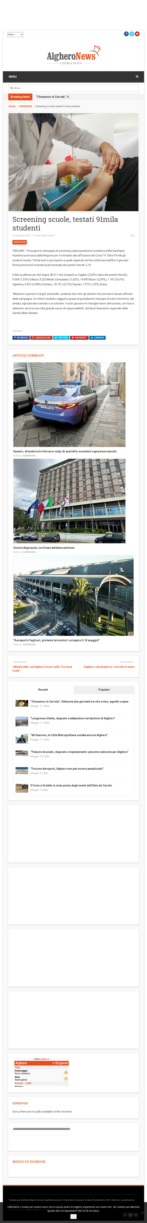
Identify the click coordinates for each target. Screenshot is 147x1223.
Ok (73, 1216)
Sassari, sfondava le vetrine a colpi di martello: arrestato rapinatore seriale (65, 451)
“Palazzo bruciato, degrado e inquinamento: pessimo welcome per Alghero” (79, 751)
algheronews (48, 235)
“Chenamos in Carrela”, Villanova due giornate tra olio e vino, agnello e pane (79, 701)
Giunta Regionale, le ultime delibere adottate (43, 548)
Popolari (104, 689)
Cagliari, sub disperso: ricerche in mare (109, 666)
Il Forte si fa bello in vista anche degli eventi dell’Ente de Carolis (71, 785)
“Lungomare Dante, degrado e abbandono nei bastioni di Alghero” (72, 718)
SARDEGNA (25, 106)
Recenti (43, 689)
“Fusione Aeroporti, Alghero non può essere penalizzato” (67, 768)
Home (12, 106)
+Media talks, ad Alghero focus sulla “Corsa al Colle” (42, 668)
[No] (142, 1213)
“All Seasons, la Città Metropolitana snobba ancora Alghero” (69, 735)
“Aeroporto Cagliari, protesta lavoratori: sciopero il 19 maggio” (56, 640)
